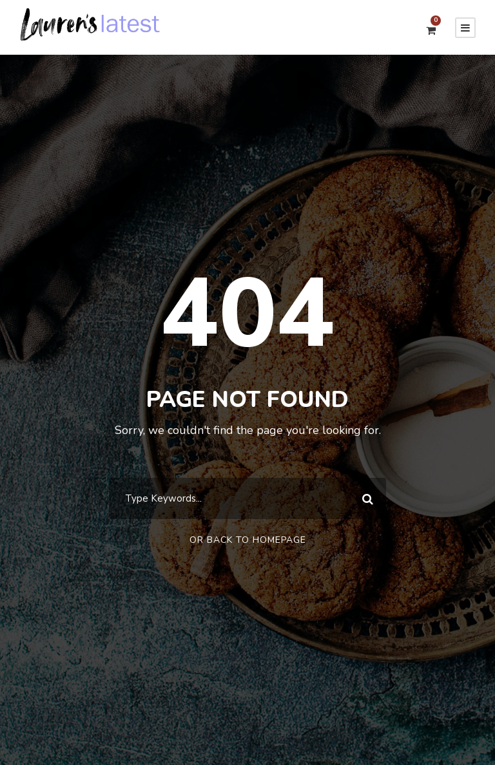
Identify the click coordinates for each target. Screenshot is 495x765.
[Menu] (465, 27)
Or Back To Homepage (247, 540)
